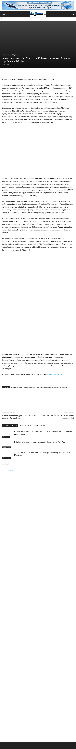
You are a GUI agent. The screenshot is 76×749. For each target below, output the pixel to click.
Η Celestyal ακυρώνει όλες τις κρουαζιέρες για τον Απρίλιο (39, 442)
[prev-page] (3, 463)
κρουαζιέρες (64, 387)
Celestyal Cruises (16, 387)
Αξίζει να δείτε (6, 55)
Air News (10, 471)
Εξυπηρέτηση (6, 447)
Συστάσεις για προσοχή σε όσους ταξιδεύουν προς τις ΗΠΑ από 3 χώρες (19, 417)
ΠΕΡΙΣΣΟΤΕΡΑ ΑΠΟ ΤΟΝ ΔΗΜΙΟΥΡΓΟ (32, 426)
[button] (3, 14)
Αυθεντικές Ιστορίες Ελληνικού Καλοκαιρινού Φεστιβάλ (41, 387)
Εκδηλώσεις (11, 19)
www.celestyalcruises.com (58, 374)
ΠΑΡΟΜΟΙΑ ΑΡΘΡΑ (10, 426)
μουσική (5, 390)
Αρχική (3, 19)
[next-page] (7, 463)
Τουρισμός (6, 437)
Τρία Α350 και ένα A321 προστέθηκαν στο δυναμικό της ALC (58, 417)
